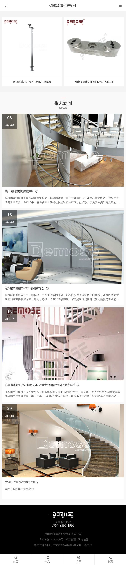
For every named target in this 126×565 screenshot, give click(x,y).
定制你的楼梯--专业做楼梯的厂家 (27, 288)
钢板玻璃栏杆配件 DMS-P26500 (32, 81)
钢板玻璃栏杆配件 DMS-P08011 (94, 81)
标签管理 (70, 539)
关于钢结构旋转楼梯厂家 (21, 191)
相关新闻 (63, 102)
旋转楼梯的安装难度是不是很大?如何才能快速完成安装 (42, 385)
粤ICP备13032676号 (51, 539)
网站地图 (83, 539)
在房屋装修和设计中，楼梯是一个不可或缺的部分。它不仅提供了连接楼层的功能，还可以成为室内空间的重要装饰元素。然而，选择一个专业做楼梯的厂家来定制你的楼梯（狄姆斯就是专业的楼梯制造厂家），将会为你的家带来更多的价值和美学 (62, 299)
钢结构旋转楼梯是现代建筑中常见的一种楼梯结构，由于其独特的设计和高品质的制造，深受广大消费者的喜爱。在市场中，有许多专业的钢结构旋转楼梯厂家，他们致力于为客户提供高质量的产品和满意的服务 (62, 202)
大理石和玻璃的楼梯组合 (21, 482)
